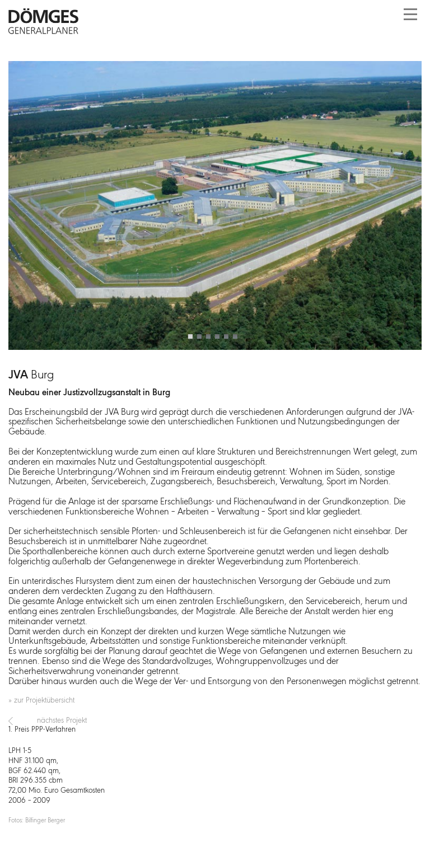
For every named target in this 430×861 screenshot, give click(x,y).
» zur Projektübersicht (41, 700)
